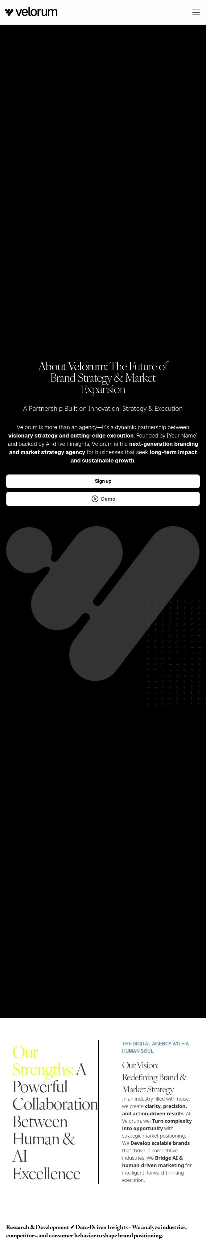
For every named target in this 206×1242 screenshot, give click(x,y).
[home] (31, 12)
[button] (195, 12)
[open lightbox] (103, 499)
